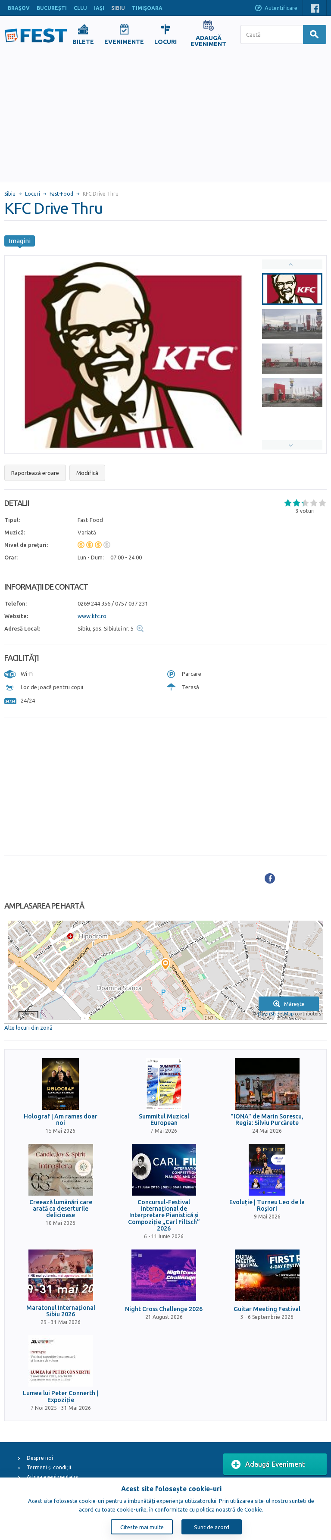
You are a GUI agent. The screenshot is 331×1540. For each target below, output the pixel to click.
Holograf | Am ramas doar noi (60, 1119)
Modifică (87, 473)
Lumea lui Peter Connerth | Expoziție (60, 1396)
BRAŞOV (19, 8)
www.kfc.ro (92, 616)
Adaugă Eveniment (268, 1464)
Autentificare (275, 8)
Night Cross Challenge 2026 (164, 1309)
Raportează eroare (35, 473)
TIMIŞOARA (147, 8)
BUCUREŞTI (52, 8)
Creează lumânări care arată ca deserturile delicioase (60, 1209)
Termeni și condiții (49, 1467)
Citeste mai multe (142, 1527)
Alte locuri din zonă (28, 1028)
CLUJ (80, 8)
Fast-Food (61, 194)
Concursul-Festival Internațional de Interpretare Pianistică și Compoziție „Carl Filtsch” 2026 (164, 1215)
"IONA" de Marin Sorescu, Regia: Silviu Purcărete (267, 1119)
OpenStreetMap (276, 1013)
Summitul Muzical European (164, 1119)
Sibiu (10, 194)
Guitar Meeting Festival (267, 1309)
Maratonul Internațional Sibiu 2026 (60, 1311)
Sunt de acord (211, 1527)
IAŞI (99, 8)
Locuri (32, 194)
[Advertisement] (165, 117)
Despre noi (40, 1458)
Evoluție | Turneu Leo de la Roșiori (267, 1205)
